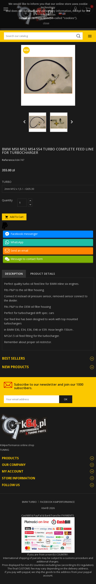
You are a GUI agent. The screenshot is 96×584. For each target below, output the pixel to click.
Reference (8, 160)
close (46, 23)
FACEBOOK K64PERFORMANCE (57, 502)
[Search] (43, 36)
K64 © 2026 (48, 508)
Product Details (42, 273)
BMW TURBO (29, 502)
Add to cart (14, 217)
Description (14, 273)
